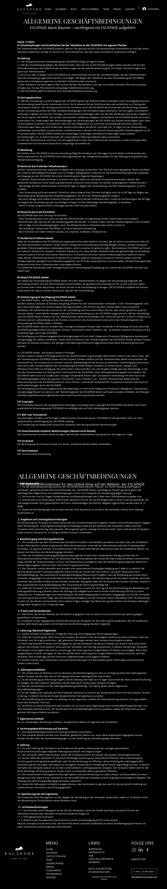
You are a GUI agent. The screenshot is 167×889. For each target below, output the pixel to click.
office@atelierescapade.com (116, 372)
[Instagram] (134, 850)
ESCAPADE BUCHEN (99, 871)
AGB (91, 855)
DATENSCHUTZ (97, 852)
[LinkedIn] (140, 850)
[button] (138, 7)
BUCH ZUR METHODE (100, 868)
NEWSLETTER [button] (138, 859)
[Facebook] (147, 850)
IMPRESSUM (95, 849)
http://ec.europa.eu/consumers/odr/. (37, 823)
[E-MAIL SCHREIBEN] (144, 871)
